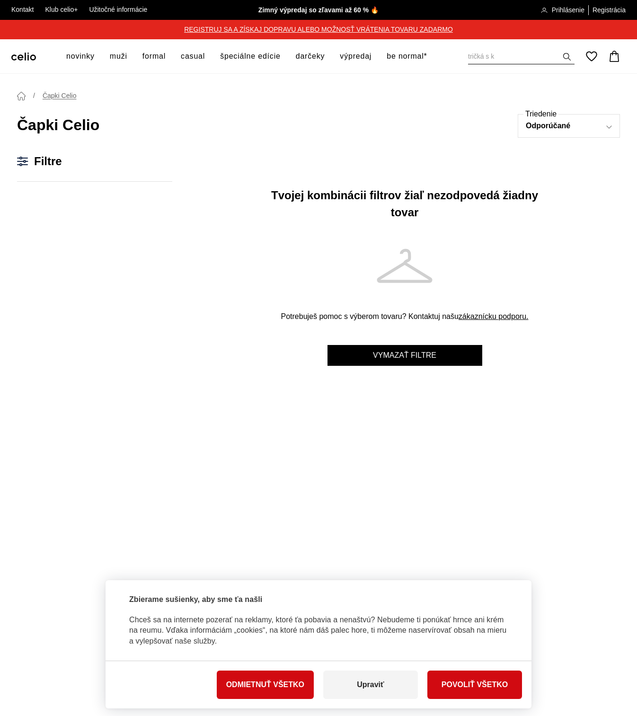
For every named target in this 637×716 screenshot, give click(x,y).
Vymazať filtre (404, 355)
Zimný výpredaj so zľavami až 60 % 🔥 (318, 10)
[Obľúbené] (591, 56)
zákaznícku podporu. (494, 316)
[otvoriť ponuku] (97, 56)
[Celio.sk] (23, 57)
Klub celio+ (61, 9)
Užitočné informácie (118, 9)
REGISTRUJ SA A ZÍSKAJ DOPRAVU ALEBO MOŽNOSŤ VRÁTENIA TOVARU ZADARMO (318, 29)
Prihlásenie (562, 10)
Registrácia (609, 10)
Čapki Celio (60, 95)
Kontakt (22, 9)
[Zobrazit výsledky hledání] (567, 57)
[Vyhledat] (521, 56)
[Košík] (614, 56)
